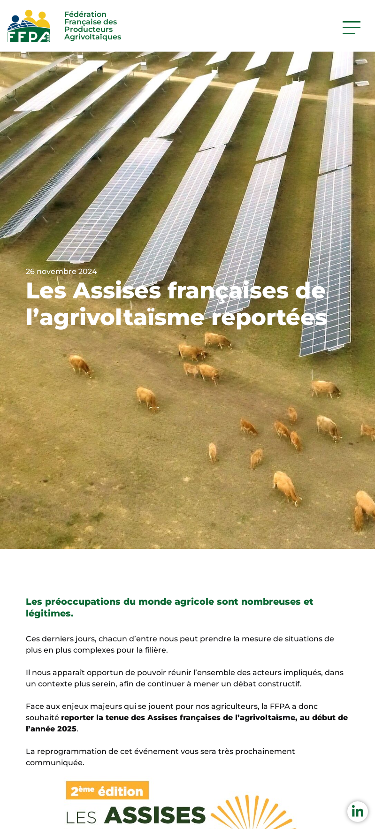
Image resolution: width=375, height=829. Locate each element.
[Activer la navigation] (351, 27)
